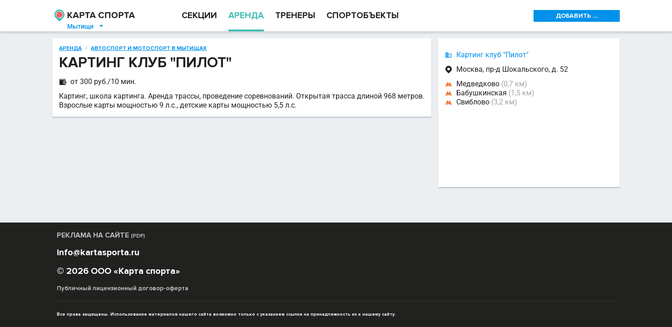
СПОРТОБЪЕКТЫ (362, 15)
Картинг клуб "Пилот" (492, 54)
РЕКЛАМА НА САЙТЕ (101, 235)
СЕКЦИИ (199, 15)
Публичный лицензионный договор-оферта (122, 288)
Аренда (70, 48)
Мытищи (85, 26)
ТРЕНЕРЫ (295, 15)
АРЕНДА (246, 15)
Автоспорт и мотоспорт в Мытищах (149, 48)
